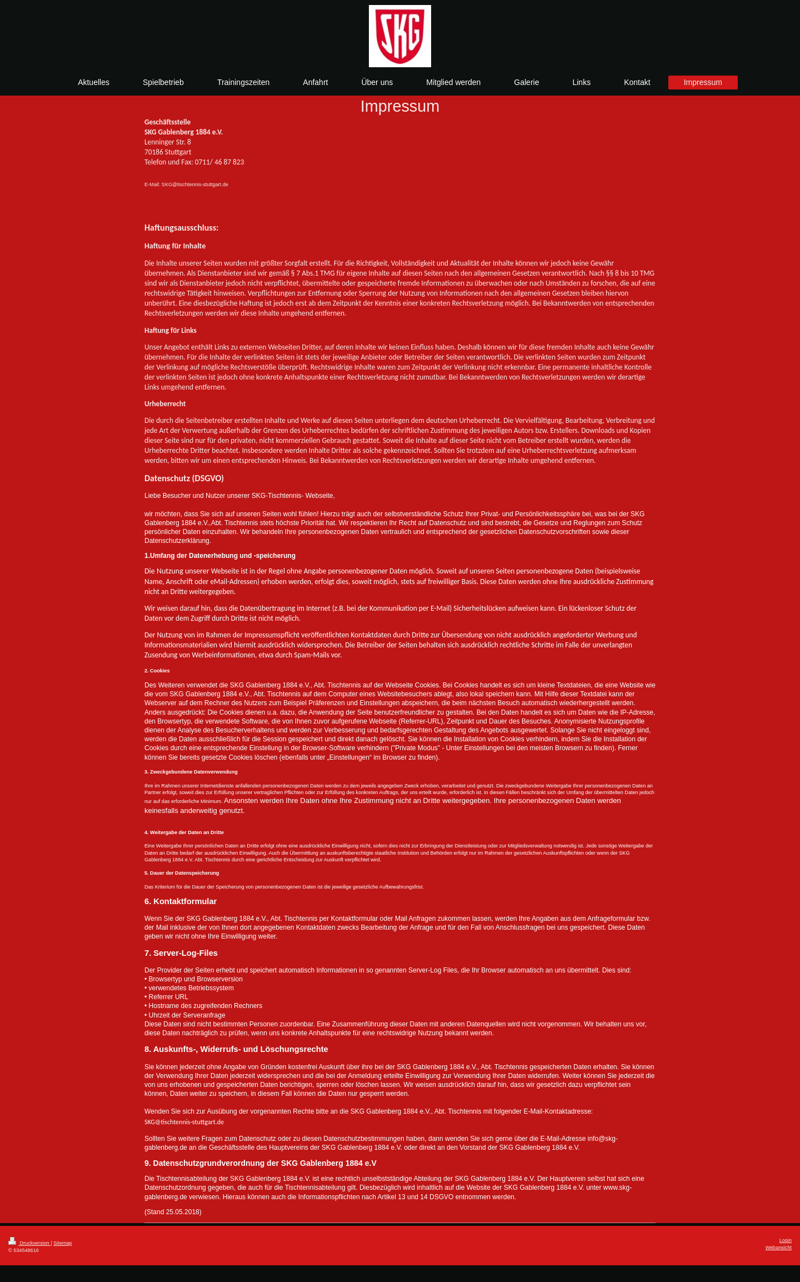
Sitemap (62, 1243)
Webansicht (779, 1247)
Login (785, 1240)
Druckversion (29, 1243)
